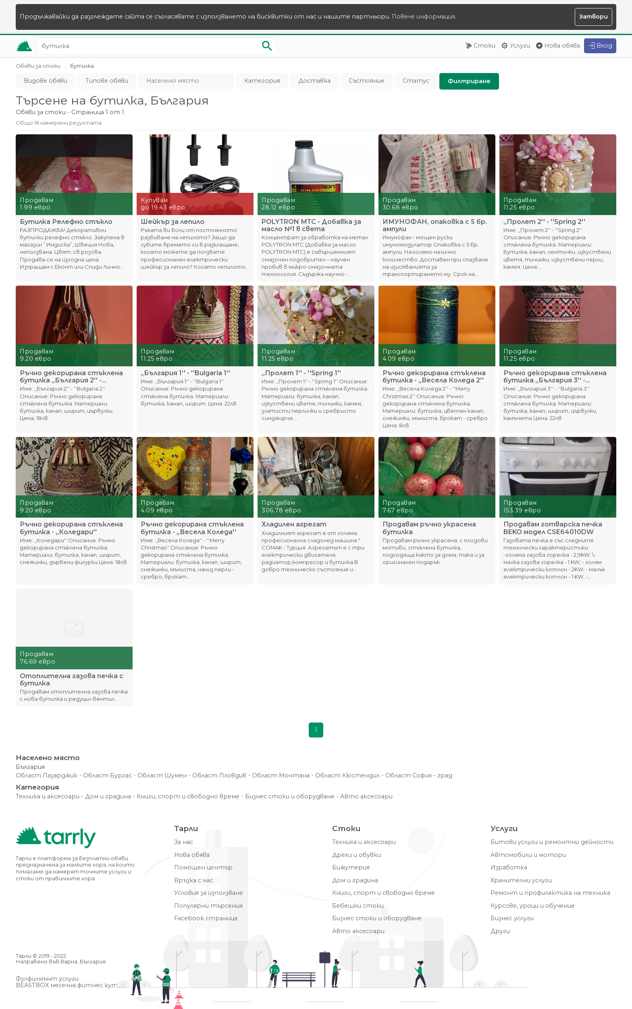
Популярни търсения (208, 905)
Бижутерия (351, 867)
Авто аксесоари (366, 796)
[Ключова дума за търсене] (157, 46)
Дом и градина (108, 796)
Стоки (484, 45)
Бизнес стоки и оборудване (290, 796)
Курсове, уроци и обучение (533, 905)
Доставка (314, 80)
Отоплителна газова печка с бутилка (71, 680)
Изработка (509, 867)
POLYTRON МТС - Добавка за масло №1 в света (311, 225)
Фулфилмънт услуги (47, 979)
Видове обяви (45, 80)
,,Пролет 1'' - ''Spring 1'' (301, 373)
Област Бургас (107, 775)
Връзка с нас (193, 880)
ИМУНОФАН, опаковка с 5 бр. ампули (435, 225)
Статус (416, 80)
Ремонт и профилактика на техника (550, 893)
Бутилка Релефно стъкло (66, 222)
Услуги (520, 45)
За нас (183, 842)
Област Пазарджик (46, 775)
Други (500, 931)
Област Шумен (162, 775)
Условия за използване (208, 893)
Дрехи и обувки (356, 855)
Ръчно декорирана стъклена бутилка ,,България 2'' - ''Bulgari (71, 377)
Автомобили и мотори (528, 855)
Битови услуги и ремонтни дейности (552, 842)
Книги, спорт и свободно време (188, 796)
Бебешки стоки (358, 905)
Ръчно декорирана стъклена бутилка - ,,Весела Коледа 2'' (434, 377)
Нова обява (562, 45)
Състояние (367, 80)
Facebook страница (205, 918)
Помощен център (203, 867)
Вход (604, 45)
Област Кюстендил (347, 775)
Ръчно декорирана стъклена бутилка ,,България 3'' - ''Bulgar (555, 377)
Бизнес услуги (512, 918)
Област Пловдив (219, 775)
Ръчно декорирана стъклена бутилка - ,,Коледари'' (71, 528)
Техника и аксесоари (47, 796)
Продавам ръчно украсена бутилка (429, 528)
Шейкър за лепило (172, 222)
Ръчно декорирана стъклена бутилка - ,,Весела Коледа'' (192, 528)
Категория (262, 80)
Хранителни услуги (521, 880)
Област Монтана (281, 775)
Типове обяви (106, 80)
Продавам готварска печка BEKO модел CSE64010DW (552, 528)
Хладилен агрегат (294, 524)
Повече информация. (424, 16)
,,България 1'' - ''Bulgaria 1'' (185, 373)
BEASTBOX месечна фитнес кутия (70, 985)
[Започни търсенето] (267, 46)
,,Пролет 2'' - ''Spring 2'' (544, 222)
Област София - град (418, 775)
